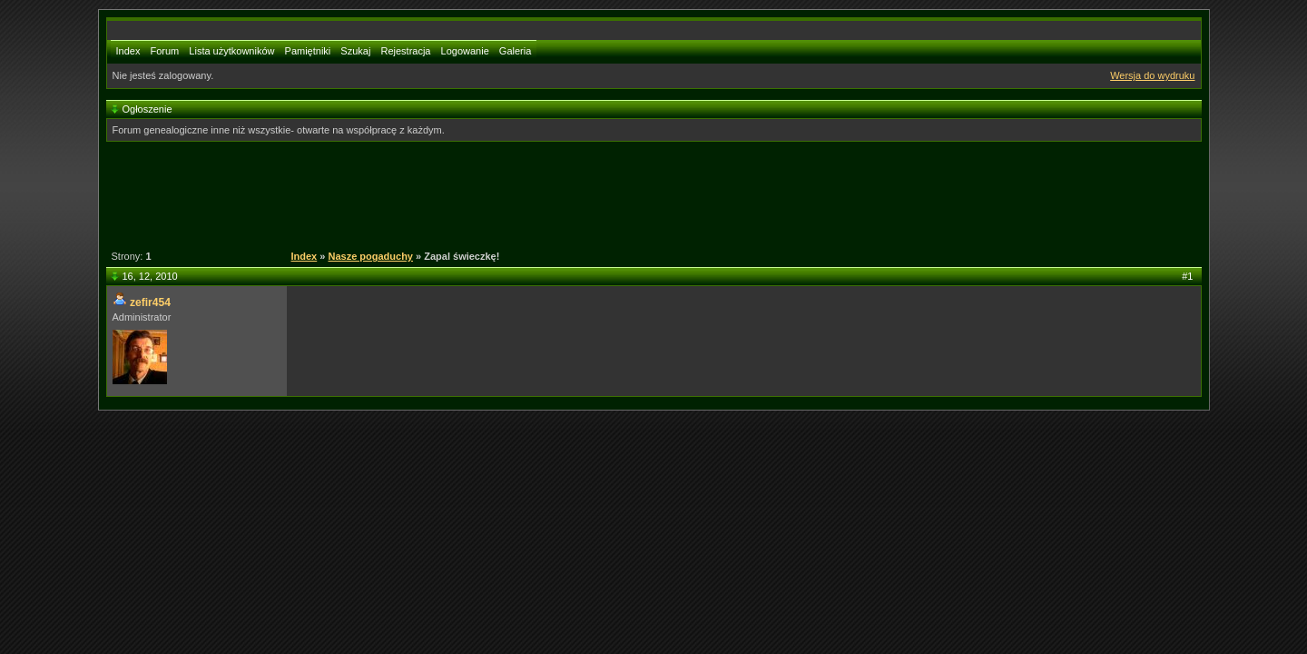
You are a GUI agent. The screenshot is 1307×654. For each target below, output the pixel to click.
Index (128, 50)
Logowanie (465, 50)
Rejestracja (405, 50)
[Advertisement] (643, 193)
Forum (164, 50)
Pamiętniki (308, 50)
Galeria (515, 50)
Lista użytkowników (231, 50)
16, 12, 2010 (150, 276)
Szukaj (355, 50)
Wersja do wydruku (1152, 75)
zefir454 (150, 302)
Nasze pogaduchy (370, 256)
